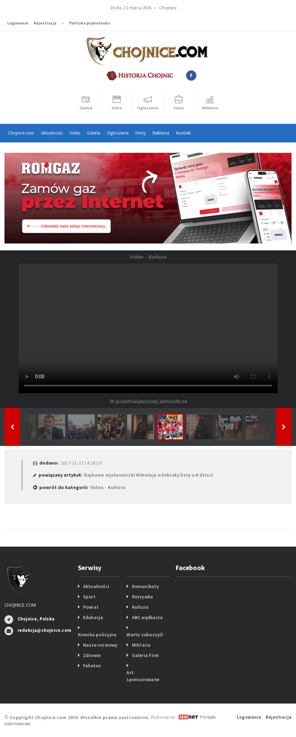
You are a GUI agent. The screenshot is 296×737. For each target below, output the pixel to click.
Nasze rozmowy (100, 645)
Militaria (141, 645)
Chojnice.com (21, 133)
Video (75, 133)
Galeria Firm (145, 655)
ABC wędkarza (147, 617)
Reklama (161, 133)
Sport (89, 597)
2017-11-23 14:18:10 (81, 463)
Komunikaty (145, 586)
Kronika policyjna (97, 634)
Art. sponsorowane (142, 676)
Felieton (92, 666)
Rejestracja (45, 23)
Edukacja (93, 617)
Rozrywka (142, 597)
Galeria (93, 133)
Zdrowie (92, 655)
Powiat (91, 607)
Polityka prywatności (89, 23)
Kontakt (183, 133)
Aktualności (96, 586)
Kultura (140, 607)
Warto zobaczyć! (144, 634)
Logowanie (17, 23)
